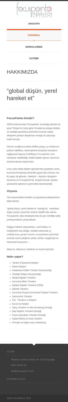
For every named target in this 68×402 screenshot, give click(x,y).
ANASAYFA (34, 23)
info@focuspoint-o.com (22, 371)
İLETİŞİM (33, 58)
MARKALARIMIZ (34, 47)
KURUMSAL (34, 35)
